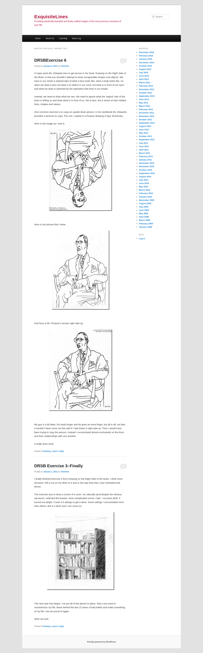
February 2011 (146, 156)
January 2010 (145, 197)
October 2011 (145, 136)
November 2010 (146, 166)
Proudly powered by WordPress (101, 642)
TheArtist (65, 66)
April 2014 (144, 79)
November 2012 (146, 116)
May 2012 (143, 133)
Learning (63, 38)
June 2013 (144, 99)
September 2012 (147, 123)
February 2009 (146, 223)
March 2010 (144, 190)
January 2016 (145, 59)
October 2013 (145, 93)
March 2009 (144, 220)
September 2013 (147, 96)
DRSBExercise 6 (50, 60)
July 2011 (143, 143)
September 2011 (147, 139)
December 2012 (146, 113)
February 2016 (146, 55)
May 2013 (143, 103)
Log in (142, 238)
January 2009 (145, 227)
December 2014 (146, 62)
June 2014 (144, 76)
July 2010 (143, 180)
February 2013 (146, 109)
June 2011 (144, 146)
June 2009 (144, 210)
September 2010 (147, 173)
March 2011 (144, 153)
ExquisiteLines (51, 16)
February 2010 (146, 193)
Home (38, 38)
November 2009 (146, 200)
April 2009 (144, 217)
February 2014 (146, 86)
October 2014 (145, 66)
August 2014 (145, 69)
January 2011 (145, 160)
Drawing (46, 451)
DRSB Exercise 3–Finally (58, 465)
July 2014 (143, 72)
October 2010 (145, 170)
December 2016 (146, 52)
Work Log (76, 38)
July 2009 (143, 207)
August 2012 (145, 126)
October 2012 (145, 119)
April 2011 (144, 150)
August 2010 (145, 176)
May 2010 (143, 186)
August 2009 (145, 203)
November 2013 (146, 89)
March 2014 (144, 82)
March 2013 (144, 106)
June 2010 (144, 183)
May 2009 (143, 213)
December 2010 (146, 163)
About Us (50, 38)
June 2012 (144, 129)
